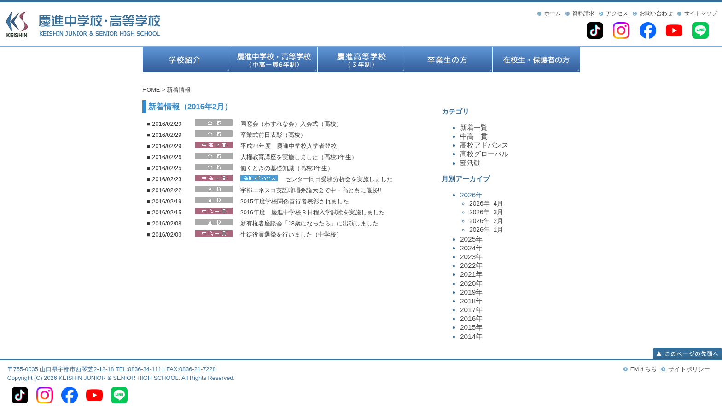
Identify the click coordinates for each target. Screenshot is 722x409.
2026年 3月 (486, 212)
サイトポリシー (689, 369)
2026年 (520, 213)
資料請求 (583, 13)
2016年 (471, 318)
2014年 (471, 336)
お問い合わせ (656, 13)
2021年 (471, 274)
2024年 (471, 248)
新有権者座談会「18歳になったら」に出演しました (309, 223)
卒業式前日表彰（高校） (273, 134)
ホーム (552, 13)
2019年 (471, 292)
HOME (151, 89)
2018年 (471, 301)
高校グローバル (484, 154)
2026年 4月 (486, 203)
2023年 (471, 257)
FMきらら (643, 369)
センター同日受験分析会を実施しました (339, 179)
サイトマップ (700, 13)
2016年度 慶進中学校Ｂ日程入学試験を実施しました (312, 212)
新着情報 (179, 89)
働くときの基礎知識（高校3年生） (286, 168)
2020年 (471, 283)
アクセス (617, 13)
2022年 (471, 265)
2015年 (471, 327)
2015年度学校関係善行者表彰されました (294, 201)
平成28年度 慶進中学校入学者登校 (288, 145)
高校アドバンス (484, 145)
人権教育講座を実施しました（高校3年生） (298, 157)
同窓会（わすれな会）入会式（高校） (291, 123)
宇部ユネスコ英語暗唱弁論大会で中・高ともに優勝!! (310, 190)
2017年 (471, 310)
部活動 (470, 163)
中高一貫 (474, 136)
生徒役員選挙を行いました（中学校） (291, 234)
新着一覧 (474, 127)
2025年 (471, 239)
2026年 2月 (486, 221)
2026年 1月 (486, 229)
